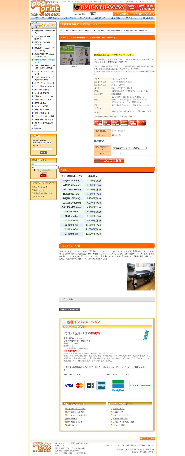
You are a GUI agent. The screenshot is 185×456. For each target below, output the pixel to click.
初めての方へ (53, 18)
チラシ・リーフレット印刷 (44, 116)
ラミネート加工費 (41, 106)
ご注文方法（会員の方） (76, 412)
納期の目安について (74, 422)
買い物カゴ (100, 18)
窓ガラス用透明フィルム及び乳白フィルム (44, 55)
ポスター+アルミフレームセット (44, 72)
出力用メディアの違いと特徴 (123, 422)
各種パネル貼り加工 (41, 110)
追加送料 (37, 129)
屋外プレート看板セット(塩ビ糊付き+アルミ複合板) (44, 67)
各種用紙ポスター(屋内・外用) (44, 32)
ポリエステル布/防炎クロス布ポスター (44, 38)
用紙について (118, 412)
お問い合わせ (147, 18)
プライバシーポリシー (146, 445)
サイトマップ (39, 196)
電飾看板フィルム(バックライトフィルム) (44, 49)
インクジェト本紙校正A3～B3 (44, 124)
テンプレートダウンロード (123, 415)
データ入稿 (84, 18)
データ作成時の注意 (120, 419)
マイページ (131, 18)
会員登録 (115, 18)
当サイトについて (40, 187)
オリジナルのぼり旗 (41, 90)
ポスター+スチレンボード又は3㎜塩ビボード (44, 78)
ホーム (109, 445)
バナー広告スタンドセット (44, 86)
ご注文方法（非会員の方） (77, 415)
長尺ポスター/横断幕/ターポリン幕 (44, 43)
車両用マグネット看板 (42, 100)
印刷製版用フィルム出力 (43, 120)
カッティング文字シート (43, 93)
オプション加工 (40, 103)
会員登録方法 (72, 419)
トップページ (38, 18)
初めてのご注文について (76, 409)
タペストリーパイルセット (44, 83)
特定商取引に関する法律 (43, 193)
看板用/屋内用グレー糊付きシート (44, 61)
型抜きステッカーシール (43, 96)
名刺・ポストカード (41, 113)
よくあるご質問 (69, 18)
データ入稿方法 (119, 409)
